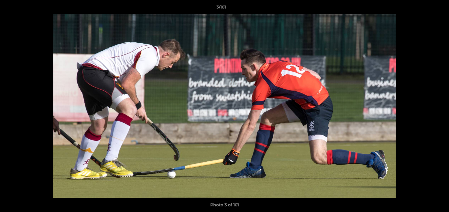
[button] (424, 8)
